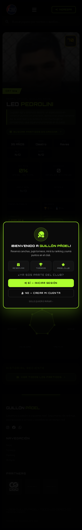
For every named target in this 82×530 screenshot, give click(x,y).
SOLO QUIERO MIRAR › (41, 301)
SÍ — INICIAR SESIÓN (41, 283)
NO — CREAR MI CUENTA (41, 293)
